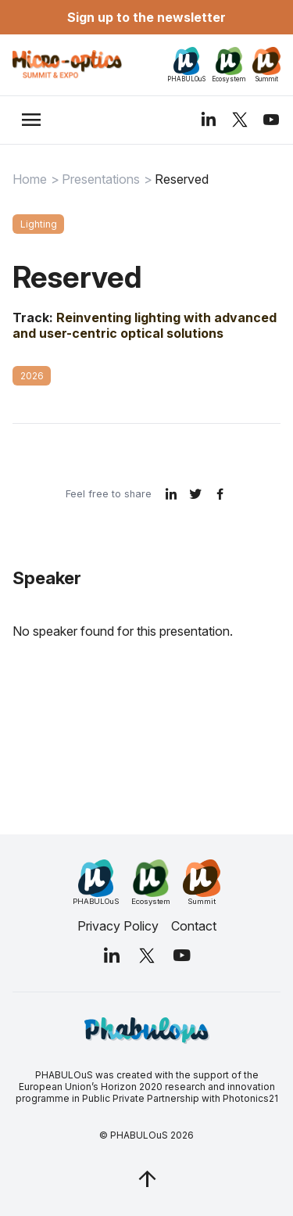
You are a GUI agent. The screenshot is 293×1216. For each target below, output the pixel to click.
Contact (193, 926)
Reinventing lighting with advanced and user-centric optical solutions (145, 325)
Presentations (101, 179)
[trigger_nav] (31, 119)
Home (30, 179)
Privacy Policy (118, 926)
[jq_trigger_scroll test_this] (146, 1178)
